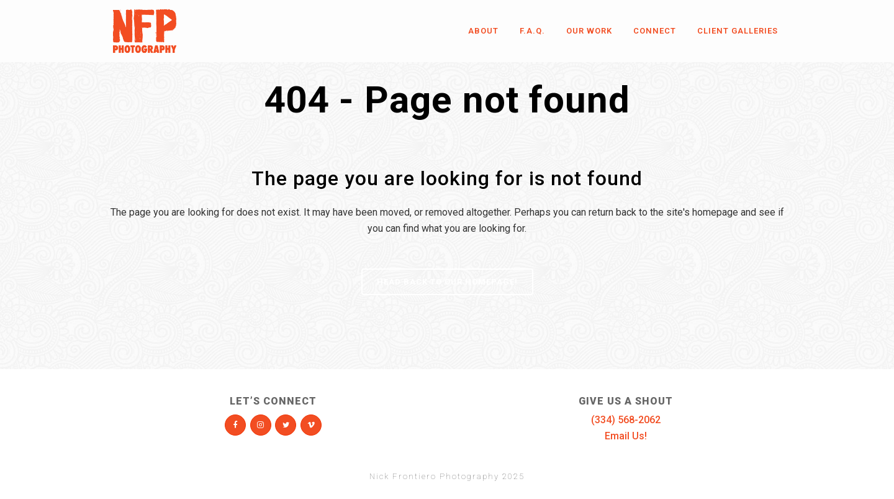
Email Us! (626, 436)
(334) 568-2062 (626, 420)
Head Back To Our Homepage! (447, 281)
